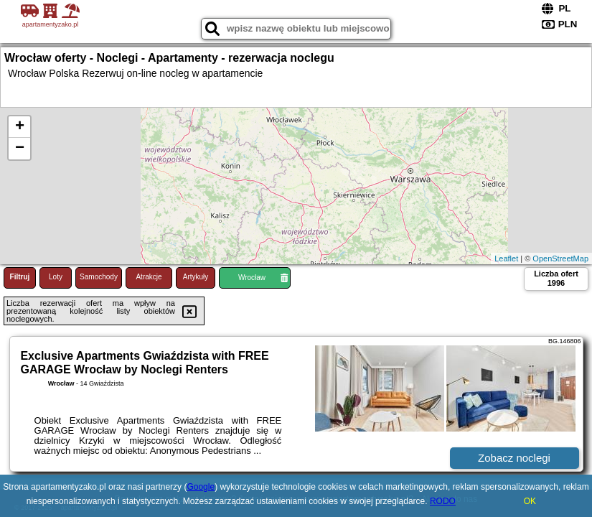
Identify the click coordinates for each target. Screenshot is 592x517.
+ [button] (19, 127)
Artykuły (196, 277)
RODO (443, 501)
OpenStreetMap (560, 258)
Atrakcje (148, 277)
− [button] (19, 148)
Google (201, 487)
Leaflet (506, 258)
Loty (55, 277)
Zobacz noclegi (514, 458)
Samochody (99, 277)
